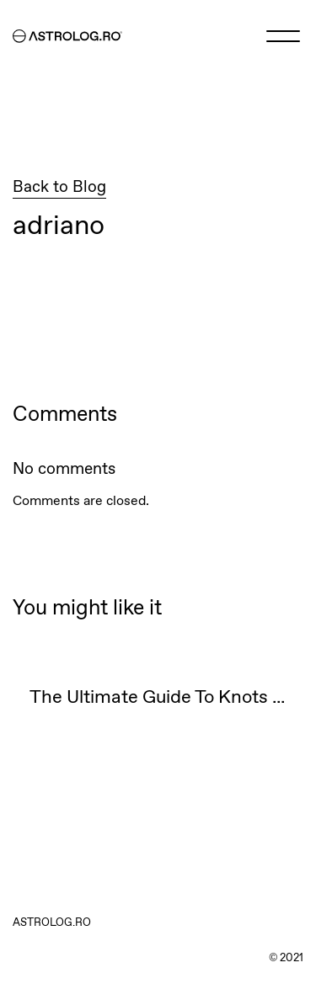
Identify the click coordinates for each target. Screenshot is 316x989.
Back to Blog (59, 187)
